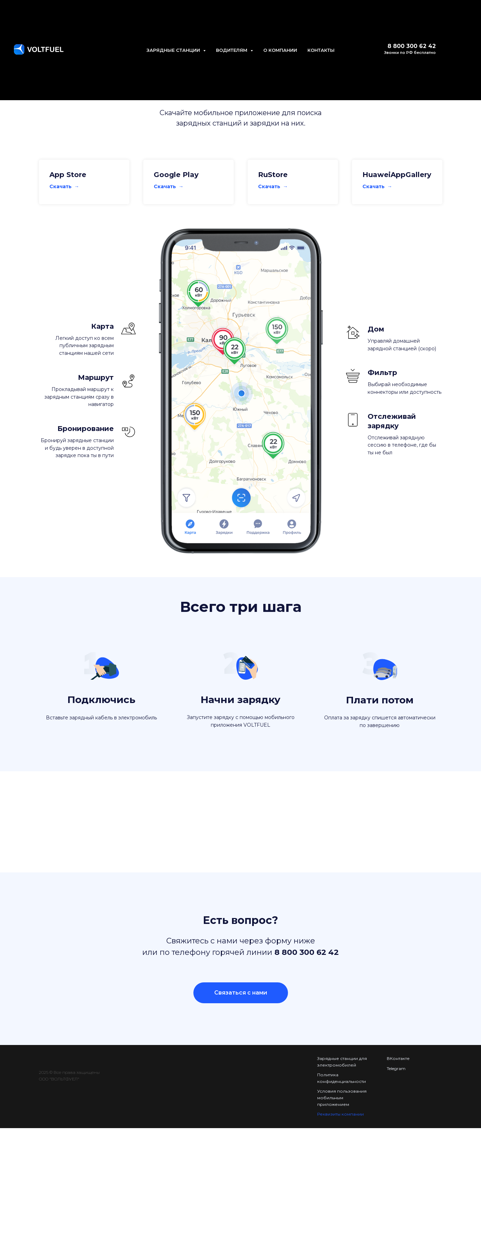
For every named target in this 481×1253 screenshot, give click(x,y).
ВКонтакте (398, 1058)
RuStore (273, 174)
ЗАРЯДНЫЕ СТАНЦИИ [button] (173, 50)
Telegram (396, 1068)
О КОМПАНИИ (280, 50)
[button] (240, 992)
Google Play (176, 174)
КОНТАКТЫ (321, 50)
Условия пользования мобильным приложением (342, 1097)
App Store (67, 174)
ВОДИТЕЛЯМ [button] (232, 50)
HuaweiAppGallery (396, 174)
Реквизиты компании (340, 1114)
